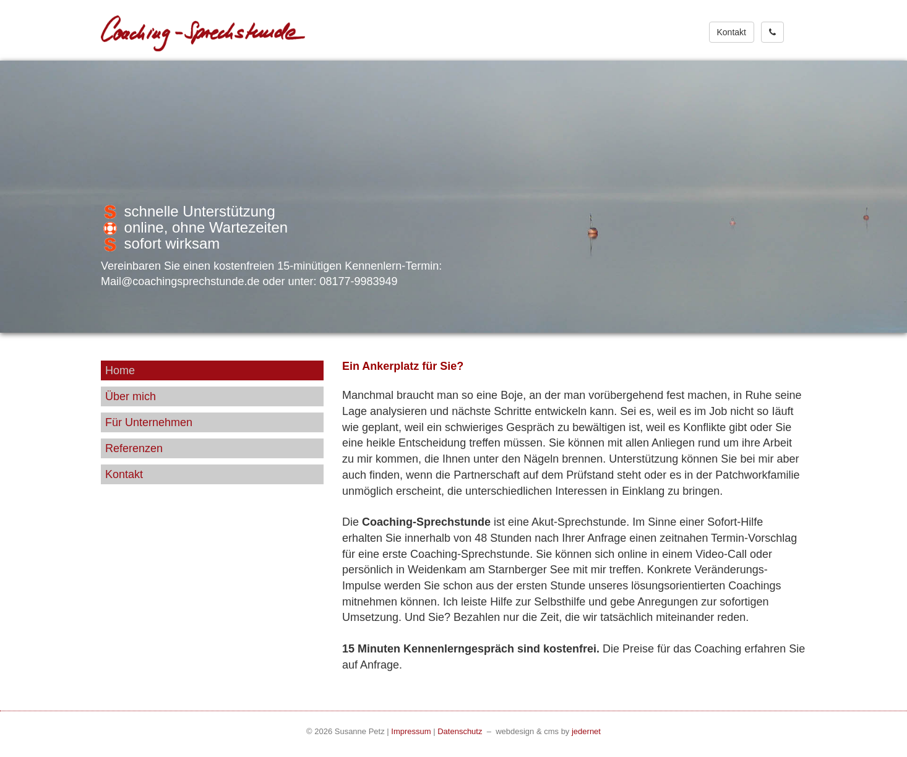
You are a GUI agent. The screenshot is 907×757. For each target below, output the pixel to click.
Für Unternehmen (148, 422)
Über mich (130, 396)
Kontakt (731, 32)
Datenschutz (459, 731)
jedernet (586, 731)
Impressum (411, 731)
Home (120, 370)
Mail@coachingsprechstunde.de (181, 281)
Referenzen (134, 448)
